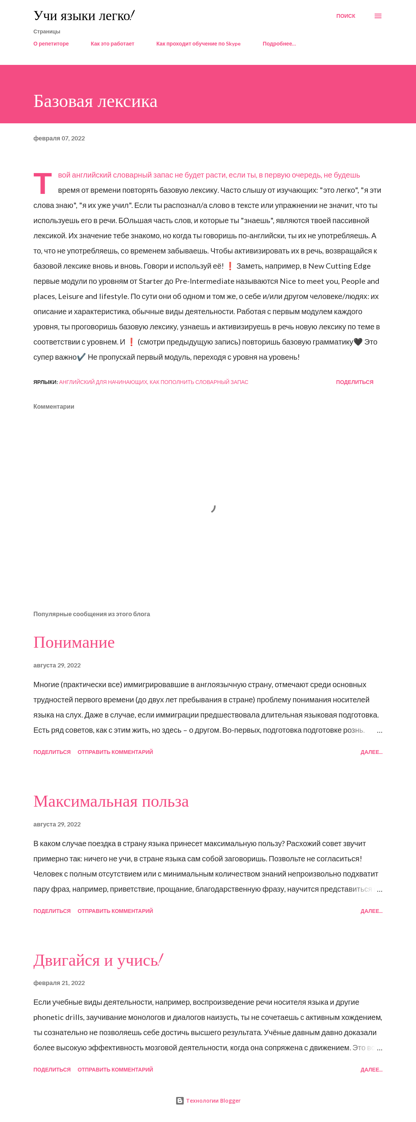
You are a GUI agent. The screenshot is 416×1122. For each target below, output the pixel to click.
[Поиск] (345, 16)
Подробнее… (279, 43)
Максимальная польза (111, 801)
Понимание (74, 642)
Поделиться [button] (354, 382)
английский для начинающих (103, 382)
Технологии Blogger (208, 1100)
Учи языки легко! (83, 16)
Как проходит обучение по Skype (198, 43)
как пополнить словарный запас (199, 382)
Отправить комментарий (115, 752)
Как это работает (112, 43)
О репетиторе (51, 43)
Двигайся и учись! (97, 960)
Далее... (372, 752)
